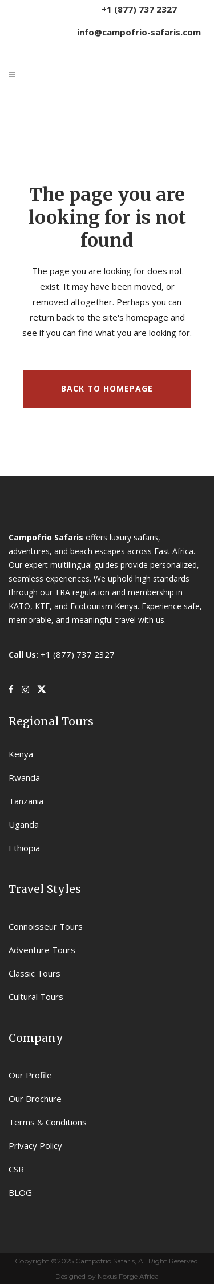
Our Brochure (35, 1098)
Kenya (21, 754)
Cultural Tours (36, 996)
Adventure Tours (42, 949)
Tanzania (26, 801)
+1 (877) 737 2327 (139, 9)
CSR (16, 1169)
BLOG (20, 1192)
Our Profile (30, 1075)
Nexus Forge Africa (127, 1276)
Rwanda (24, 777)
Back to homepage (107, 388)
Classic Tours (34, 973)
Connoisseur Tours (46, 926)
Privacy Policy (35, 1145)
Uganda (24, 824)
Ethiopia (24, 848)
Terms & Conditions (48, 1122)
